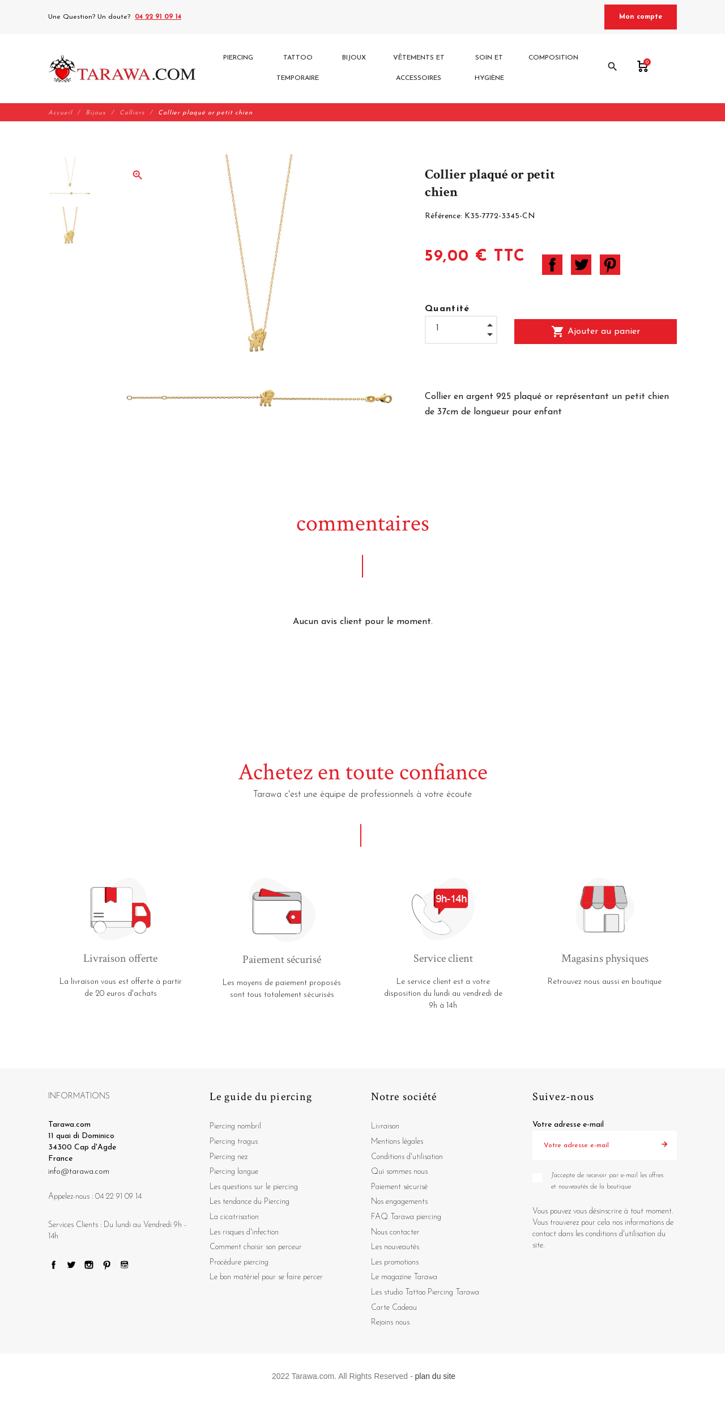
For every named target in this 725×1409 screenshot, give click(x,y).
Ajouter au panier (595, 331)
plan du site (435, 1376)
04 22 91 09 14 (158, 17)
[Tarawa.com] (122, 68)
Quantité (447, 308)
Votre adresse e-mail (568, 1125)
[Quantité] (461, 328)
